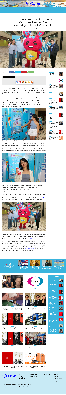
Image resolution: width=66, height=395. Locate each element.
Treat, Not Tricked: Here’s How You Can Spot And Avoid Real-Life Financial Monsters (53, 331)
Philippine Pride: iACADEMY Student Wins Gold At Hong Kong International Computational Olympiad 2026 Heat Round (23, 268)
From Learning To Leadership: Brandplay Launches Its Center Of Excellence (53, 314)
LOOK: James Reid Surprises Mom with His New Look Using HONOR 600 (53, 75)
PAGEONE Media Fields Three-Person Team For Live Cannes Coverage (53, 95)
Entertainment (51, 72)
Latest (50, 84)
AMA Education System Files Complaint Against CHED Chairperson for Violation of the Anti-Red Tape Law (53, 109)
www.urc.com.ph (29, 248)
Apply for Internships (33, 377)
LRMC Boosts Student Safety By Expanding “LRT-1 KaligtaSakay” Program (53, 308)
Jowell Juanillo (29, 28)
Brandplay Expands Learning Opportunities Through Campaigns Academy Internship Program (53, 319)
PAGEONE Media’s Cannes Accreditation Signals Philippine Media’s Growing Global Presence (53, 116)
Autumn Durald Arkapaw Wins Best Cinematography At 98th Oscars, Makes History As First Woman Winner (47, 268)
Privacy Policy (55, 377)
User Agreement (56, 375)
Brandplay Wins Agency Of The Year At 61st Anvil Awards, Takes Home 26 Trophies (54, 303)
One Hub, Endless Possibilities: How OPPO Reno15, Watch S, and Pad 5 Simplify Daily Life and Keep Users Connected (53, 87)
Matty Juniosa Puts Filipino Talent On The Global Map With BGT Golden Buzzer (35, 268)
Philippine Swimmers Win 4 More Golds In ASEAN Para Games (59, 267)
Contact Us (20, 375)
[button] (62, 3)
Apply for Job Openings (33, 375)
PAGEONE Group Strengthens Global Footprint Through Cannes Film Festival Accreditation (53, 101)
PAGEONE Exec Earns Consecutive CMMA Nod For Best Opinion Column (53, 325)
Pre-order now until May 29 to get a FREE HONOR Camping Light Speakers (53, 139)
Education (50, 106)
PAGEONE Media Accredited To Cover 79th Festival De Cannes (53, 132)
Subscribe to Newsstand (45, 375)
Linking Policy (55, 382)
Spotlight (50, 92)
